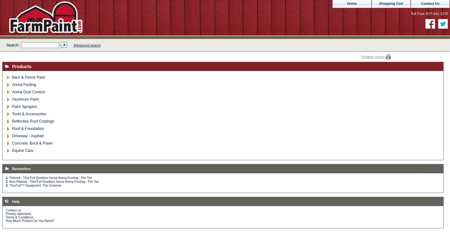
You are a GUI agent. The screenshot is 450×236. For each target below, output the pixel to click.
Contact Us (430, 3)
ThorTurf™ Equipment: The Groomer (35, 185)
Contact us (13, 210)
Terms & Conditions (19, 217)
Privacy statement (18, 214)
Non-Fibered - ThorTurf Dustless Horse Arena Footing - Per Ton (54, 181)
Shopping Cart (391, 3)
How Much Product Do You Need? (30, 221)
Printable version (373, 57)
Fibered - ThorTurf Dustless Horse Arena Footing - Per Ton (50, 178)
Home (352, 3)
